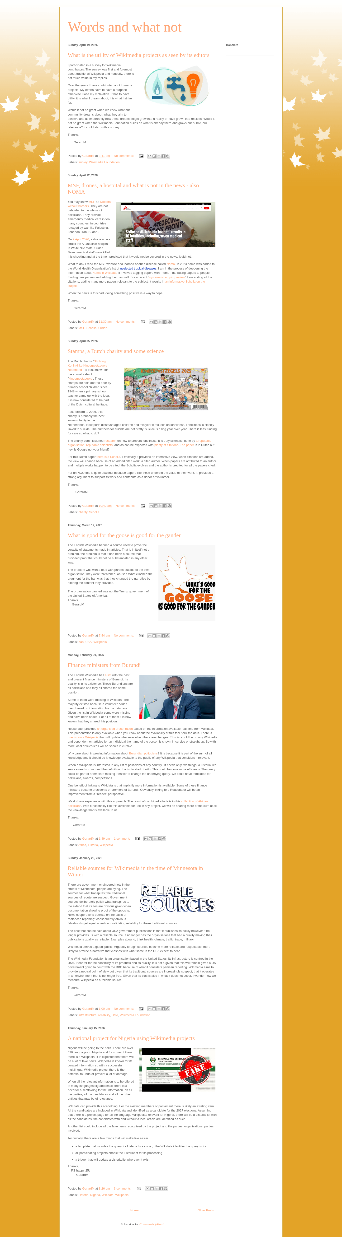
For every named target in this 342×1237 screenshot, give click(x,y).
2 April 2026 (81, 239)
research (110, 440)
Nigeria (95, 1195)
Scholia (91, 328)
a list (108, 675)
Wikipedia (100, 642)
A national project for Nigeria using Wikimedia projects (131, 1038)
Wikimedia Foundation (104, 162)
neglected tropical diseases (138, 268)
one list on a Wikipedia (83, 737)
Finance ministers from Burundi (104, 665)
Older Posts (206, 1210)
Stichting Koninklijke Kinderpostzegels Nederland (87, 365)
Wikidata (108, 1195)
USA (88, 642)
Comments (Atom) (151, 1224)
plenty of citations (166, 445)
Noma (170, 264)
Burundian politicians (143, 753)
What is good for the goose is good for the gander (124, 535)
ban (81, 642)
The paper (187, 445)
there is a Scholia (108, 457)
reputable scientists (99, 445)
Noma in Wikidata (104, 272)
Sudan (102, 328)
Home (134, 1210)
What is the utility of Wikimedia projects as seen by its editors (138, 55)
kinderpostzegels (80, 378)
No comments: (124, 156)
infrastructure (88, 1015)
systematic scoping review (167, 277)
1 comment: (122, 838)
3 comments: (123, 1188)
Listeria (93, 845)
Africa (82, 845)
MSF (92, 202)
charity (83, 512)
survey (83, 162)
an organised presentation (115, 728)
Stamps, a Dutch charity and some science (116, 351)
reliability (104, 1015)
